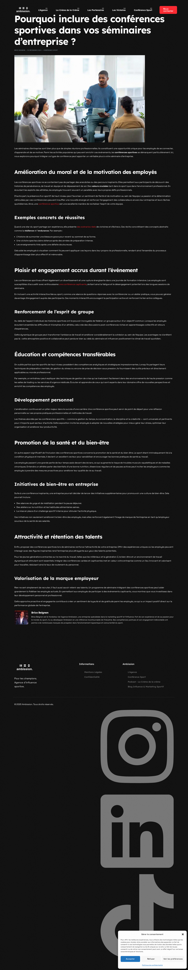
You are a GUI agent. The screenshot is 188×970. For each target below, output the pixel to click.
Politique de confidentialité (152, 965)
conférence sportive (48, 203)
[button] (182, 934)
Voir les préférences (173, 959)
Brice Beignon (19, 50)
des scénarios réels (86, 226)
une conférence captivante (73, 284)
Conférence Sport (50, 50)
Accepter (130, 959)
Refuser (151, 959)
